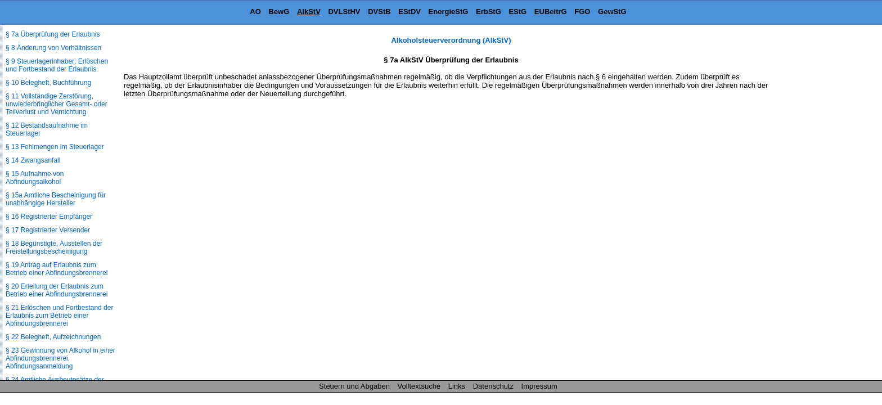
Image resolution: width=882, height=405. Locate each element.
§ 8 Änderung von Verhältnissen (53, 48)
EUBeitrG (550, 11)
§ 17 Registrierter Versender (48, 230)
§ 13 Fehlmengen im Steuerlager (55, 147)
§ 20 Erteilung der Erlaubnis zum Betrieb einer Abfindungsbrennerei (56, 290)
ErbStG (488, 11)
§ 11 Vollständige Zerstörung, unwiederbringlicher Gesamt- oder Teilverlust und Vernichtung (56, 104)
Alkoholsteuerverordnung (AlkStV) (451, 40)
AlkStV (309, 11)
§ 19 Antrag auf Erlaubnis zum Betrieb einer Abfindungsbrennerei (56, 269)
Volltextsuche (419, 386)
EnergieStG (449, 11)
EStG (517, 11)
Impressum (539, 386)
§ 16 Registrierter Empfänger (49, 216)
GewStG (612, 11)
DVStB (379, 11)
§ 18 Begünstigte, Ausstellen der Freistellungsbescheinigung (54, 247)
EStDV (409, 11)
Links (456, 386)
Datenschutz (493, 386)
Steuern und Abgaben (354, 386)
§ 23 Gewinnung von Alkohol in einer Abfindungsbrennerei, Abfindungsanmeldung (60, 358)
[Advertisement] (826, 205)
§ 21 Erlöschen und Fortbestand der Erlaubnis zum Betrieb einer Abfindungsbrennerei (59, 315)
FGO (582, 11)
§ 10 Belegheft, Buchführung (48, 83)
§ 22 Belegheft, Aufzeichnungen (53, 337)
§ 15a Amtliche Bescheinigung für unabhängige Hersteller (56, 199)
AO (255, 11)
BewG (278, 11)
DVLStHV (344, 11)
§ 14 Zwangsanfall (33, 160)
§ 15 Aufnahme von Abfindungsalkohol (35, 178)
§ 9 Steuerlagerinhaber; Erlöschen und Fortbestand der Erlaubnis (57, 65)
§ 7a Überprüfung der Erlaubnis (53, 34)
